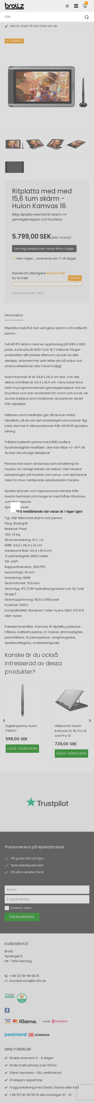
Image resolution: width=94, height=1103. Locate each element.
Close (75, 511)
